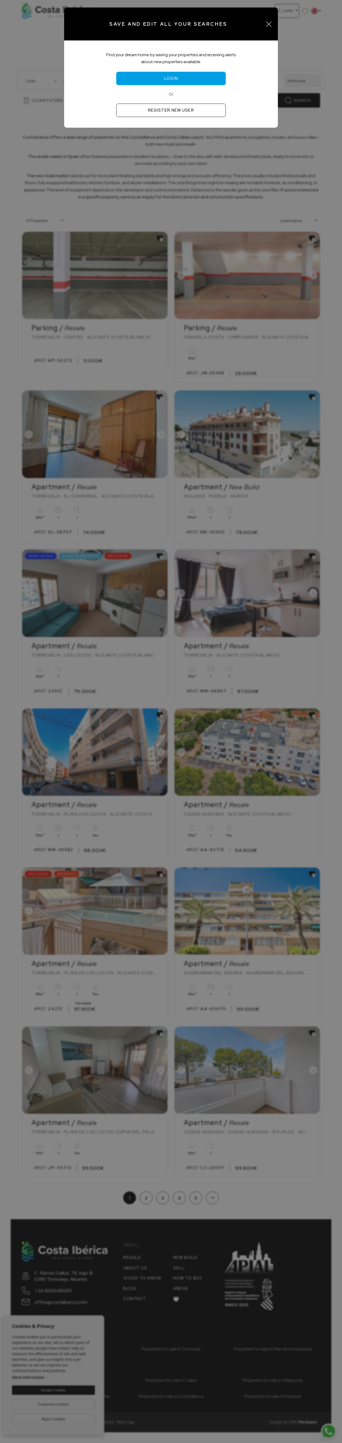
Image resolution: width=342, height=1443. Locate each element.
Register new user (171, 110)
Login (171, 78)
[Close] (268, 24)
